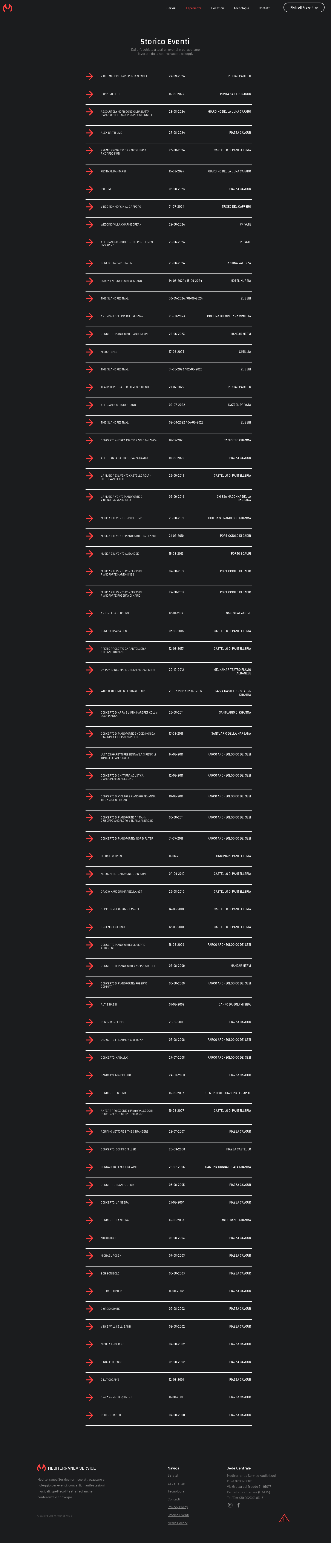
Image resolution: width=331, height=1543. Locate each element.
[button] (304, 7)
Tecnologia (176, 1491)
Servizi (173, 1475)
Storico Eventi (178, 1515)
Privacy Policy (178, 1507)
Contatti (174, 1499)
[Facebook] (238, 1505)
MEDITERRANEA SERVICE (72, 1468)
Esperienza (176, 1483)
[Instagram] (230, 1505)
